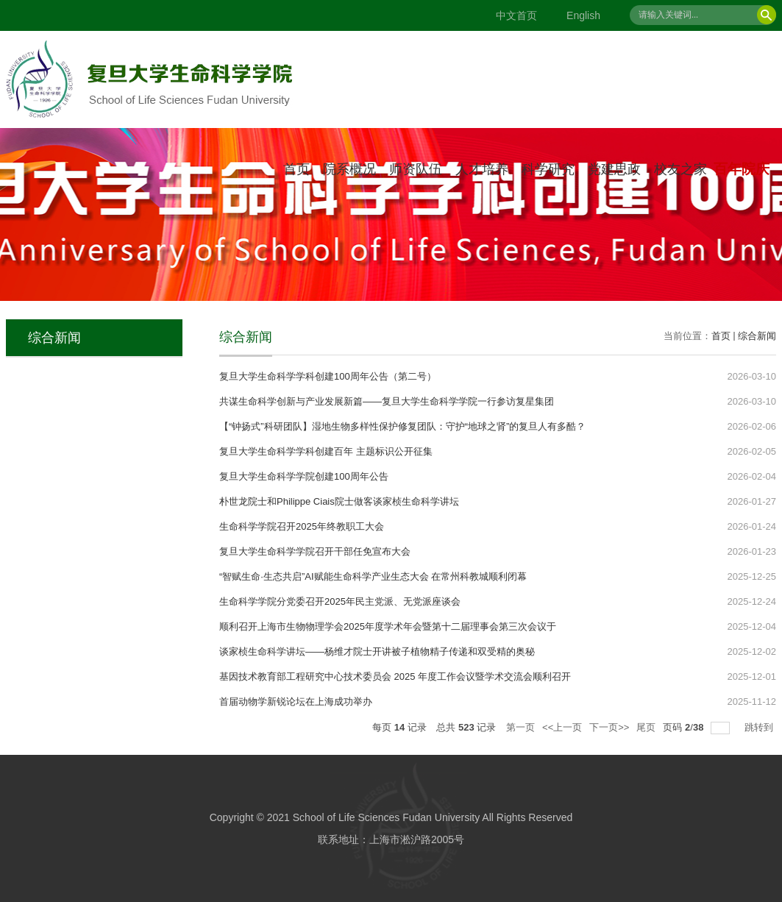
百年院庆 (741, 169)
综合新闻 (757, 335)
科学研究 (548, 169)
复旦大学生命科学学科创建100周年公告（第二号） (327, 376)
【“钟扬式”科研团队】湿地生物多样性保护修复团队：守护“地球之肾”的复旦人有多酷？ (402, 426)
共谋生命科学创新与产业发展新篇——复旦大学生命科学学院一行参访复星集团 (386, 401)
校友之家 (680, 169)
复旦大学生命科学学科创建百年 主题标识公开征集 (326, 451)
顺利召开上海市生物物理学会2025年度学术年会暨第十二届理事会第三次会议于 (387, 626)
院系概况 (349, 169)
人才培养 (481, 169)
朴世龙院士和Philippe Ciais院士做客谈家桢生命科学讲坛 (339, 501)
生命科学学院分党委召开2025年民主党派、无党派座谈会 (340, 601)
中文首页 (516, 15)
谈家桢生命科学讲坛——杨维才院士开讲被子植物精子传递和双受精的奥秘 (377, 651)
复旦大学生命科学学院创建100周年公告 (303, 476)
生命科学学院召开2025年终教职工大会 (301, 526)
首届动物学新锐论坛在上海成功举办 (295, 701)
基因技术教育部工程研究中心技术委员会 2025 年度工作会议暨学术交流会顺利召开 (395, 676)
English (583, 15)
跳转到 (760, 727)
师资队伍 (415, 169)
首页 (296, 169)
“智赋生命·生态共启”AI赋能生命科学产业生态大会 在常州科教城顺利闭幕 (373, 576)
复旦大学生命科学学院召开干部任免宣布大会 (314, 551)
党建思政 (614, 169)
